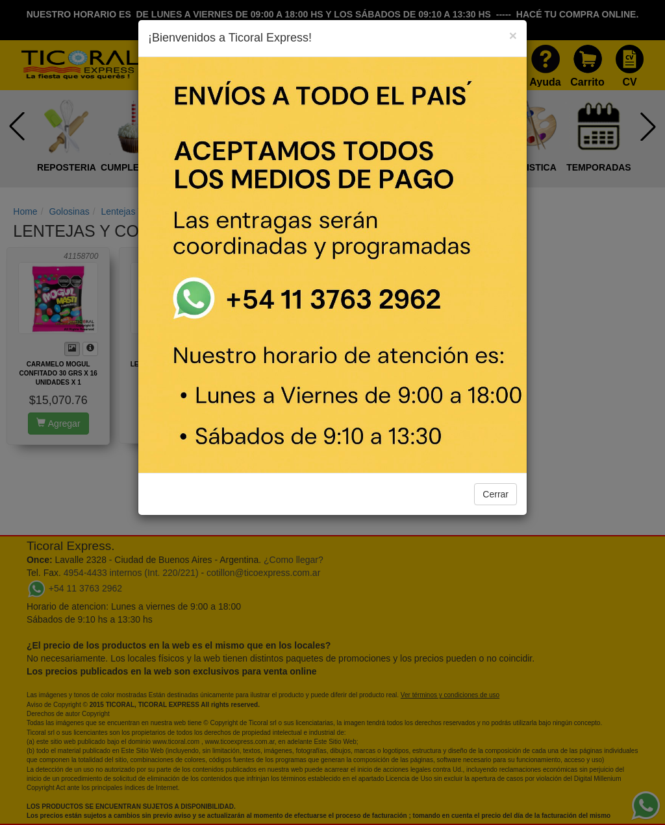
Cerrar (495, 494)
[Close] (513, 35)
